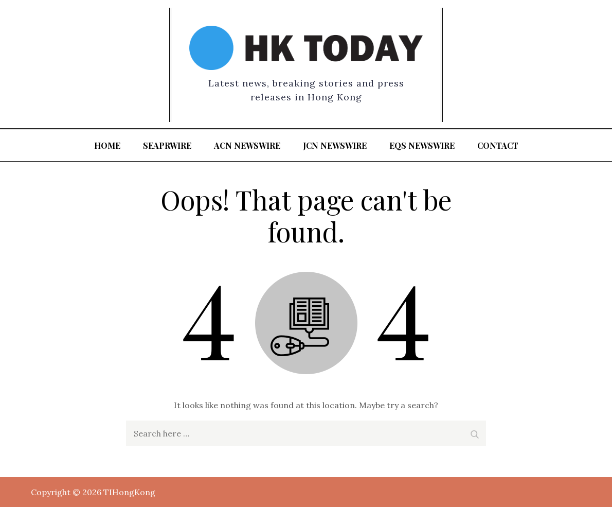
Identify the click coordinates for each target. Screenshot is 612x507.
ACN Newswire (247, 145)
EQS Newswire (422, 145)
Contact (497, 145)
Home (107, 145)
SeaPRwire (167, 145)
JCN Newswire (335, 145)
